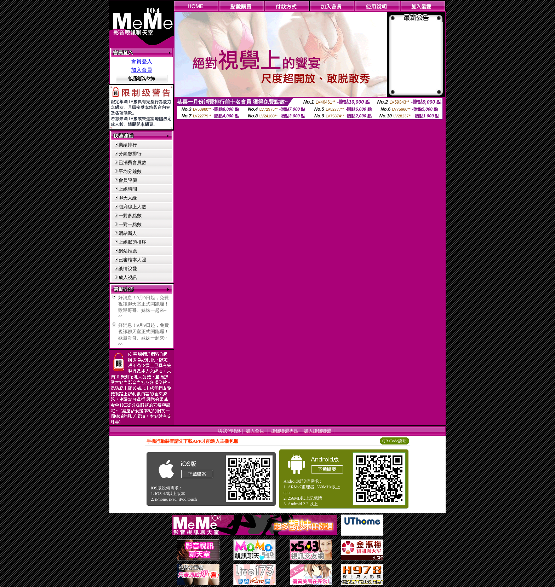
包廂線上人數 (132, 206)
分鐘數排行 (130, 153)
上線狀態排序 (132, 242)
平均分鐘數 (130, 171)
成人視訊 (128, 277)
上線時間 (128, 189)
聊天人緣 (128, 197)
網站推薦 (128, 251)
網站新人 (128, 233)
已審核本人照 (132, 259)
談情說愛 (128, 268)
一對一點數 (130, 224)
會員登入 (141, 61)
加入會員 (141, 70)
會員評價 (128, 180)
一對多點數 (130, 215)
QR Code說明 (394, 440)
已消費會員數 (132, 162)
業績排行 (128, 144)
